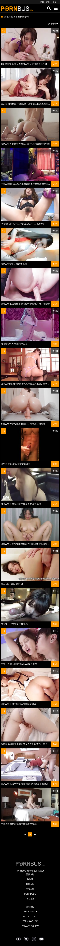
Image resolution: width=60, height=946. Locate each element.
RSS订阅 (30, 898)
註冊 (48, 2)
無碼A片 (30, 884)
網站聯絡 (30, 906)
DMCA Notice (30, 911)
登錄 (42, 2)
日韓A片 (30, 874)
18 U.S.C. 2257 (30, 916)
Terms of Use (30, 921)
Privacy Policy (30, 926)
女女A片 (30, 889)
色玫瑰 (30, 879)
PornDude (30, 894)
